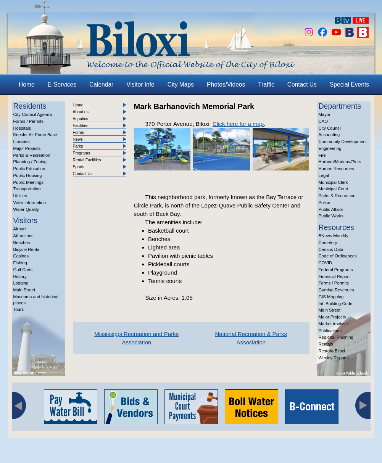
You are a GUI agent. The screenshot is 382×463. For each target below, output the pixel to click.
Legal (324, 175)
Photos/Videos (226, 84)
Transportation (27, 188)
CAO (323, 121)
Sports (78, 166)
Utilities (20, 195)
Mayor (324, 114)
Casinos (21, 256)
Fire (322, 155)
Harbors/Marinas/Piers (340, 161)
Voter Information (29, 202)
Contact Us (302, 84)
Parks (78, 146)
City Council (330, 128)
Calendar (101, 84)
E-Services (62, 84)
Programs (81, 153)
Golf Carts (23, 269)
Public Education (29, 168)
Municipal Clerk (333, 182)
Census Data (331, 249)
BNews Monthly (333, 235)
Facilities (81, 125)
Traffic (266, 84)
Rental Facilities (87, 160)
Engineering (330, 148)
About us (81, 111)
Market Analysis (334, 324)
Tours (18, 309)
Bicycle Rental (26, 249)
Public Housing (27, 175)
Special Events (349, 84)
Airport (19, 229)
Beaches (21, 242)
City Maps (181, 84)
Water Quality (26, 209)
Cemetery (328, 242)
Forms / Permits (28, 121)
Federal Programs (336, 269)
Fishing (20, 262)
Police (324, 202)
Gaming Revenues (336, 290)
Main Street (24, 290)
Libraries (21, 141)
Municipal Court (333, 188)
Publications (330, 330)
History (20, 276)
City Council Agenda (32, 114)
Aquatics (80, 118)
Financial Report (334, 276)
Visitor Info (140, 84)
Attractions (23, 235)
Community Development (343, 141)
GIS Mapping (331, 296)
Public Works (331, 216)
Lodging (21, 283)
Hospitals (22, 128)
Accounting (329, 134)
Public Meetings (28, 182)
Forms (78, 132)
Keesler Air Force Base (35, 134)
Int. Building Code (336, 303)
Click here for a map (238, 124)
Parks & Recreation (31, 155)
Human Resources (336, 168)
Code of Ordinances (338, 256)
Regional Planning (336, 337)
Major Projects (27, 148)
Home (27, 84)
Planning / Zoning (30, 161)
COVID (325, 262)
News (78, 139)
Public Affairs (331, 209)
